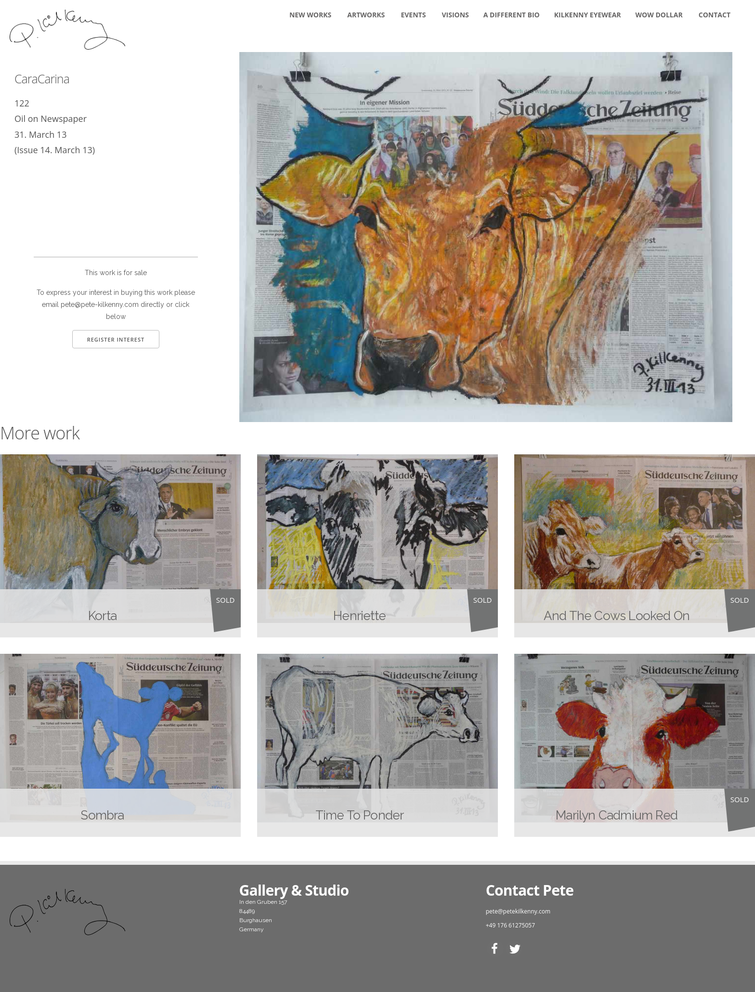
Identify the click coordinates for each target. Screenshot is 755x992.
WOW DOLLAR (659, 14)
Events (413, 14)
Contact (714, 14)
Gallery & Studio (294, 890)
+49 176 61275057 (510, 925)
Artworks (366, 14)
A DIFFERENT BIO (511, 14)
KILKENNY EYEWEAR (587, 14)
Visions (455, 14)
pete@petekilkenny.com (518, 911)
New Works (310, 14)
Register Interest (116, 339)
